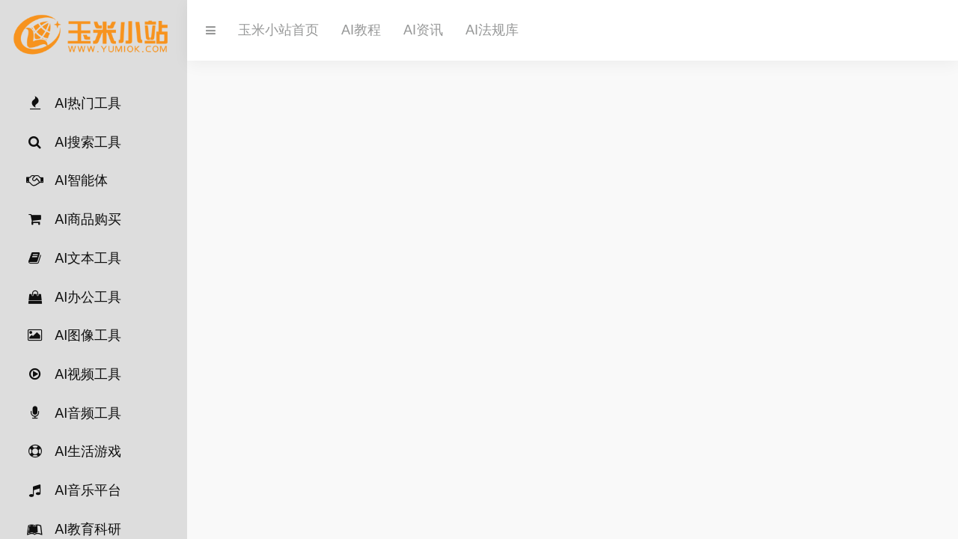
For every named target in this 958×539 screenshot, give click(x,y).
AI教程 (361, 29)
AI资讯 (423, 29)
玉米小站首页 (278, 29)
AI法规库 (492, 29)
